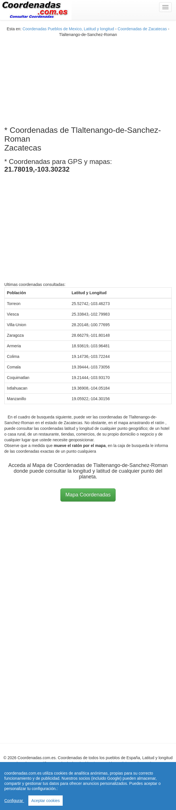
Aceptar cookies (45, 800)
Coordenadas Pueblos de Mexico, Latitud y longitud (68, 29)
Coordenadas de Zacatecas (142, 29)
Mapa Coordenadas (87, 495)
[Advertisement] (88, 77)
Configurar (14, 800)
